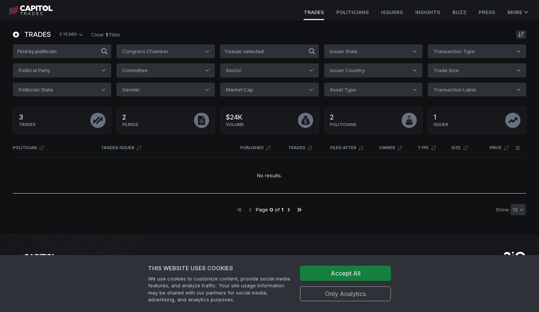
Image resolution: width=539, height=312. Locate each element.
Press (487, 12)
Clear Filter (106, 35)
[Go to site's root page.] (39, 10)
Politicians (352, 12)
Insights (427, 12)
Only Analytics (345, 294)
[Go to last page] (299, 209)
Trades (314, 12)
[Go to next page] (288, 209)
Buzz (459, 12)
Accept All (346, 273)
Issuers (392, 12)
